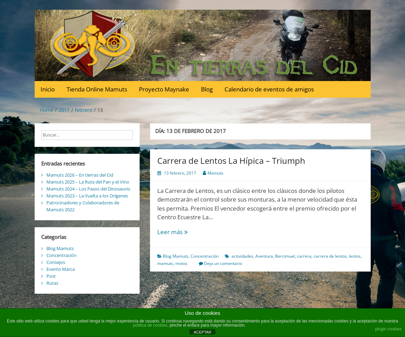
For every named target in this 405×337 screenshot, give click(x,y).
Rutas (52, 283)
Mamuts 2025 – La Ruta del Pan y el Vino (87, 182)
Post (51, 276)
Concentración (205, 256)
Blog (207, 89)
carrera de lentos (330, 256)
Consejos (55, 262)
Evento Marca (60, 269)
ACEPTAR (202, 332)
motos (181, 263)
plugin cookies (388, 329)
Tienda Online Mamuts (97, 89)
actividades (242, 256)
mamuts (165, 263)
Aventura (264, 256)
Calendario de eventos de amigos (269, 89)
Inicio (48, 89)
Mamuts (215, 173)
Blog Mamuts (175, 256)
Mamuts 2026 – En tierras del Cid (79, 175)
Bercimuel (285, 256)
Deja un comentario (223, 263)
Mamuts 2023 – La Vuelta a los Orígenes (87, 196)
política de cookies (150, 325)
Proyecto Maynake (164, 89)
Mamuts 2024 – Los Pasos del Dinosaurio (88, 189)
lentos (355, 256)
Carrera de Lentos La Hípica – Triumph (231, 160)
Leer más (181, 232)
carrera (304, 256)
